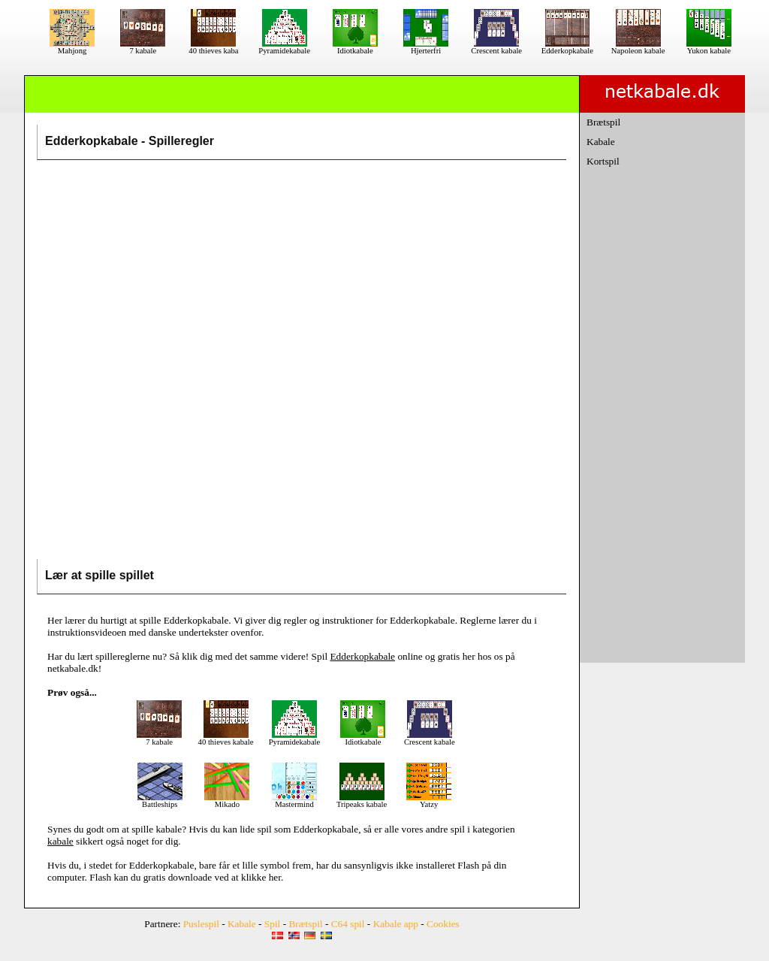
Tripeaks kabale (361, 800)
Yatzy (428, 800)
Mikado (226, 800)
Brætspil (603, 122)
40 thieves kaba (213, 47)
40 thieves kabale (226, 738)
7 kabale (142, 47)
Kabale (601, 141)
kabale (168, 829)
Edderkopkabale (567, 47)
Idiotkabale (355, 47)
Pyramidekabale (284, 47)
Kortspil (603, 161)
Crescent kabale (496, 47)
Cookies (443, 923)
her (275, 877)
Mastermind (294, 800)
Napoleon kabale (638, 47)
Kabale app (395, 923)
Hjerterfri (425, 47)
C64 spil (348, 923)
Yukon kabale (708, 47)
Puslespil (201, 923)
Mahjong (72, 47)
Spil (272, 923)
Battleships (159, 800)
